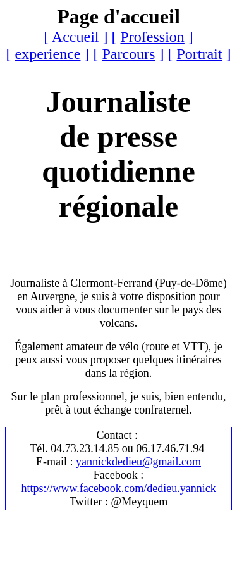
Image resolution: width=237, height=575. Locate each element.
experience (48, 54)
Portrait (199, 54)
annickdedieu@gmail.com (141, 461)
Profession (152, 36)
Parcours (128, 54)
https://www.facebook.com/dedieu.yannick (118, 488)
